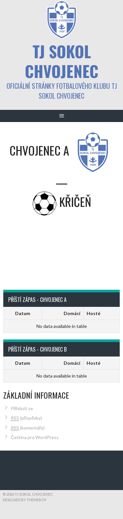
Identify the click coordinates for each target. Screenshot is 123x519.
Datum (22, 313)
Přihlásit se (22, 408)
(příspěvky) (26, 418)
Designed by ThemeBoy (25, 500)
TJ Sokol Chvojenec (61, 61)
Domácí (72, 313)
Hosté (93, 313)
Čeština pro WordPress (35, 437)
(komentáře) (28, 428)
